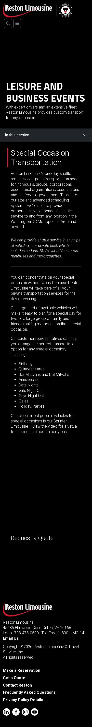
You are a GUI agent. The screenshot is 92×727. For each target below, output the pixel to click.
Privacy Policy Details (23, 699)
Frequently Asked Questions (29, 692)
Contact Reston (17, 685)
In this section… (18, 135)
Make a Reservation (21, 670)
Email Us (11, 638)
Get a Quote (14, 677)
